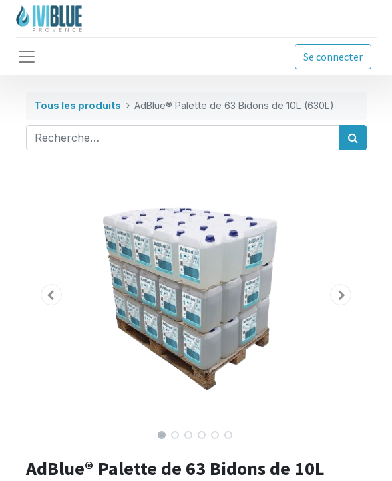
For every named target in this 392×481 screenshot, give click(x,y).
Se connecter (333, 56)
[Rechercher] (353, 137)
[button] (51, 294)
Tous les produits (77, 105)
